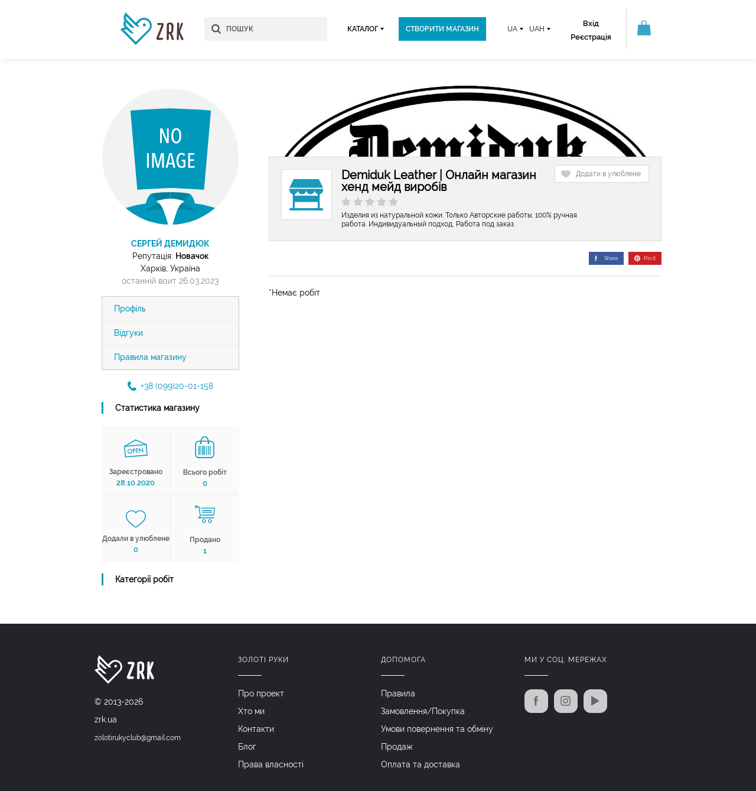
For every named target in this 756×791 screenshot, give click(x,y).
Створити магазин (442, 29)
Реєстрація (591, 37)
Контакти (256, 729)
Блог (247, 746)
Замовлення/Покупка (423, 711)
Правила (398, 693)
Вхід (591, 23)
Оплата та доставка (420, 764)
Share (606, 258)
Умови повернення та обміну (437, 729)
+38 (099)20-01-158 (170, 386)
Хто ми (251, 711)
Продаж (397, 746)
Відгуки (128, 333)
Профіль (130, 308)
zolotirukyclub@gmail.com (137, 738)
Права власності (271, 764)
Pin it (645, 258)
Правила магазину (150, 357)
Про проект (261, 693)
